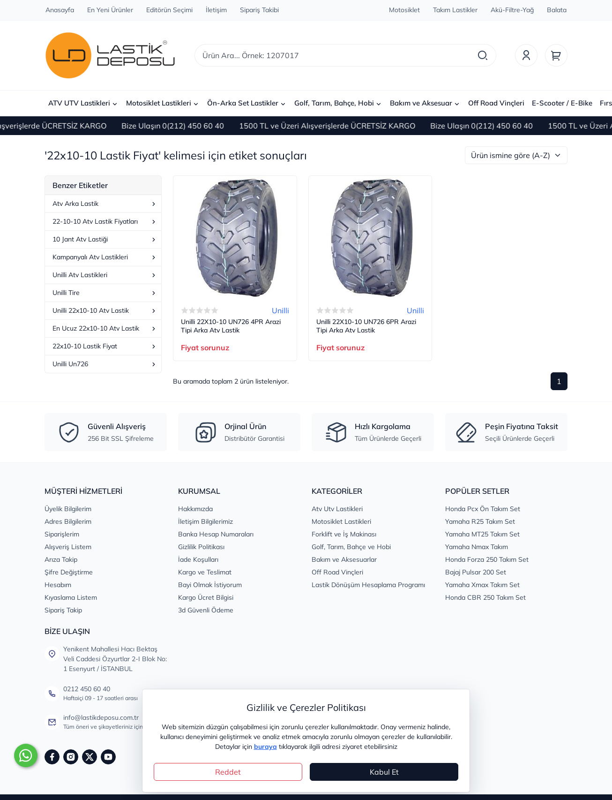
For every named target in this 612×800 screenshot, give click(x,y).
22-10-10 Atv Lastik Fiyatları (104, 221)
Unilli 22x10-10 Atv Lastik (104, 310)
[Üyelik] (526, 55)
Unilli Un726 (104, 364)
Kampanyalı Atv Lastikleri (104, 257)
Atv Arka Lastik (104, 203)
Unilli (280, 310)
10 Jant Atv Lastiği (104, 239)
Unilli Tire (104, 292)
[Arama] (483, 55)
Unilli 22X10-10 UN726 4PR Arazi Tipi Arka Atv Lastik (231, 326)
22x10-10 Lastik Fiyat (104, 346)
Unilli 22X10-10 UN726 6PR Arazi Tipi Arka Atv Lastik (366, 326)
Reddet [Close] (228, 772)
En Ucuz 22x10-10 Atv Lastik (104, 328)
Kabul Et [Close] (384, 772)
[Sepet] (556, 55)
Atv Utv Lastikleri (337, 509)
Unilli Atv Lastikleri (104, 275)
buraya (265, 746)
